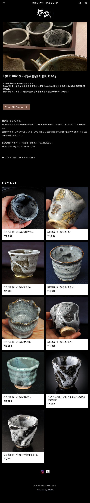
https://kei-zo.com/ (26, 146)
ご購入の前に (11, 157)
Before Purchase (27, 157)
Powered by (45, 490)
